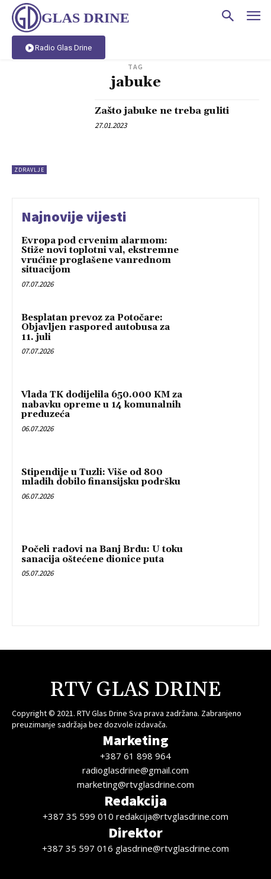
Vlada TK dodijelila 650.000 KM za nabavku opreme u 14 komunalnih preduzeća (101, 404)
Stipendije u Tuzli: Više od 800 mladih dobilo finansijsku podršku (100, 477)
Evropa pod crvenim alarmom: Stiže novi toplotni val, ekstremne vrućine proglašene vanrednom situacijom (100, 255)
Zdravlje (29, 170)
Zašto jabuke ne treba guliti (162, 111)
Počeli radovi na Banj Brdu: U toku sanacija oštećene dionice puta (102, 554)
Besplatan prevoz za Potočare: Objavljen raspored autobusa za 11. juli (95, 327)
